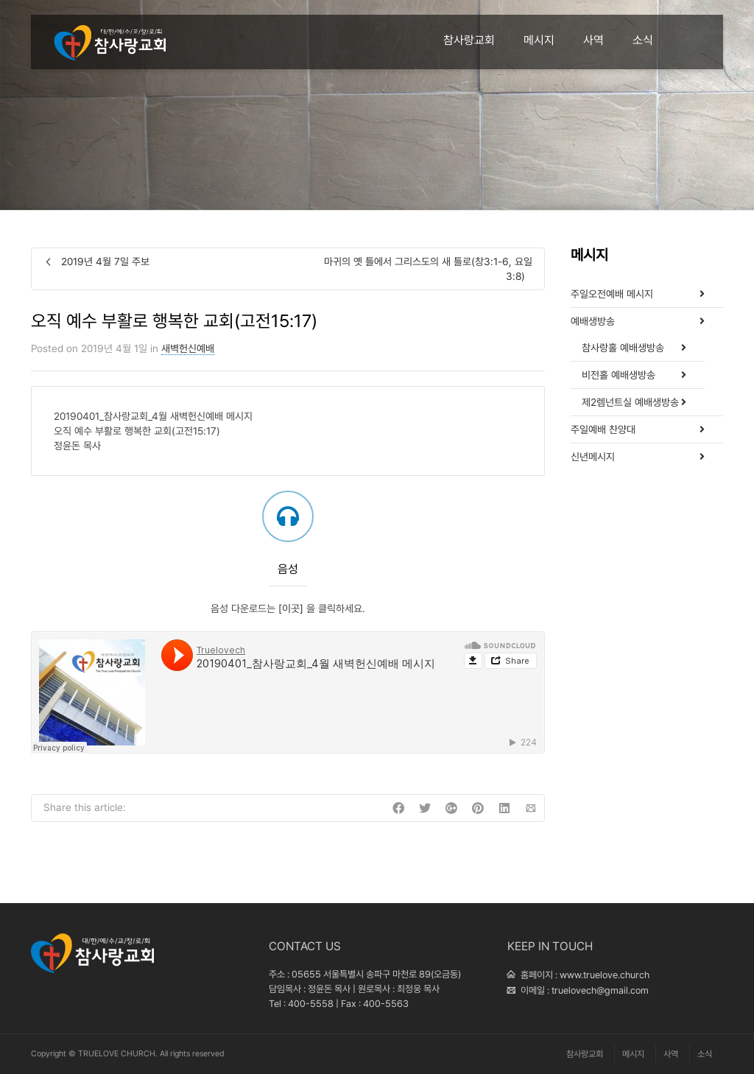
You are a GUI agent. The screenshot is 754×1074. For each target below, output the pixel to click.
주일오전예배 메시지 (612, 294)
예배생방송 (593, 321)
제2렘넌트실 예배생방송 (630, 402)
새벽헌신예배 (187, 348)
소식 (643, 40)
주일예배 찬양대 (603, 429)
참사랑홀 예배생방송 (623, 348)
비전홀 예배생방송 (618, 375)
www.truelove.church (604, 974)
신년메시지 (593, 457)
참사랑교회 (469, 40)
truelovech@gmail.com (600, 990)
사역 (593, 40)
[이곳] (290, 608)
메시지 (539, 40)
